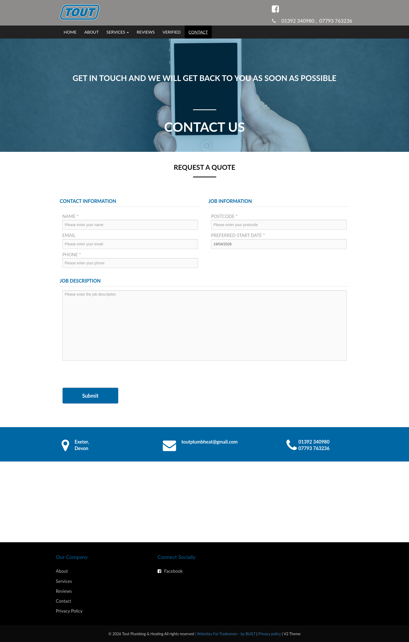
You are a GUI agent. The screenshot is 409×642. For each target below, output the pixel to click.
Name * (70, 216)
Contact (198, 31)
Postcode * (224, 216)
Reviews (146, 31)
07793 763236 (335, 21)
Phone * (71, 254)
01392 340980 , (300, 21)
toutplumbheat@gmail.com (210, 442)
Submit (90, 395)
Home (70, 31)
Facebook (170, 571)
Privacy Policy (69, 611)
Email (69, 235)
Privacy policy (270, 634)
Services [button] (117, 31)
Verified (172, 31)
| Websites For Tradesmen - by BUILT (225, 634)
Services (64, 581)
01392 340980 (313, 442)
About (91, 31)
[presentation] (102, 375)
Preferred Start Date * (238, 235)
